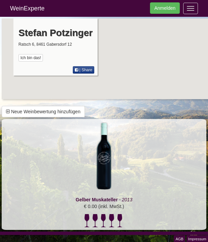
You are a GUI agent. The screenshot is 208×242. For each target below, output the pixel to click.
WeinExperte (27, 8)
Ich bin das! (30, 57)
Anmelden (164, 8)
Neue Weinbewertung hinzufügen (43, 111)
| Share (83, 70)
